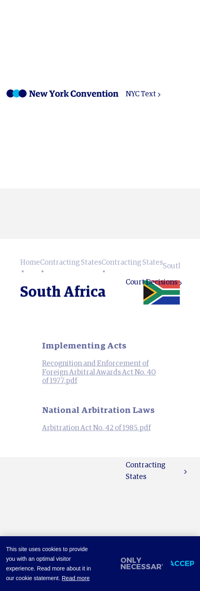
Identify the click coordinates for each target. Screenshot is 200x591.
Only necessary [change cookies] (141, 563)
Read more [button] (76, 578)
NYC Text (141, 94)
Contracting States (145, 471)
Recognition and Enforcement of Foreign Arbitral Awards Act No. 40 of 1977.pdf (99, 379)
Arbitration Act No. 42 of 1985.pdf (96, 434)
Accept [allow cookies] (182, 563)
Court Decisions (151, 282)
